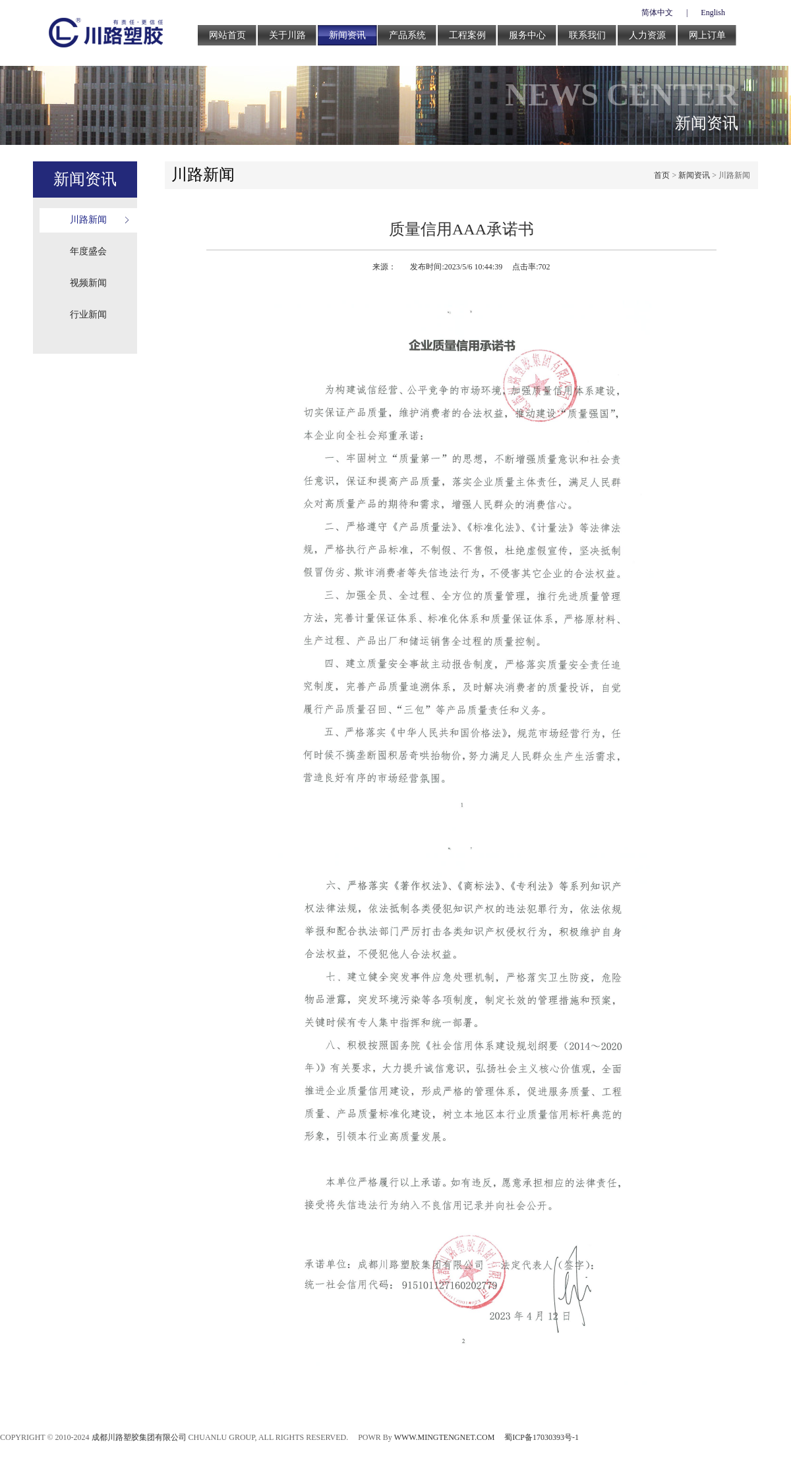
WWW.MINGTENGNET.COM (444, 1437)
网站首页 (227, 35)
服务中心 (527, 35)
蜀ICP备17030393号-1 (541, 1437)
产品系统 (407, 35)
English (713, 12)
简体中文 (657, 12)
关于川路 (287, 35)
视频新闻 (88, 283)
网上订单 (707, 35)
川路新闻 (88, 220)
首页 (662, 175)
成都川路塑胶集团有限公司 (139, 1437)
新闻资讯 (347, 35)
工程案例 (467, 35)
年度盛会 (88, 251)
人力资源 (647, 35)
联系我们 (587, 35)
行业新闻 (88, 314)
